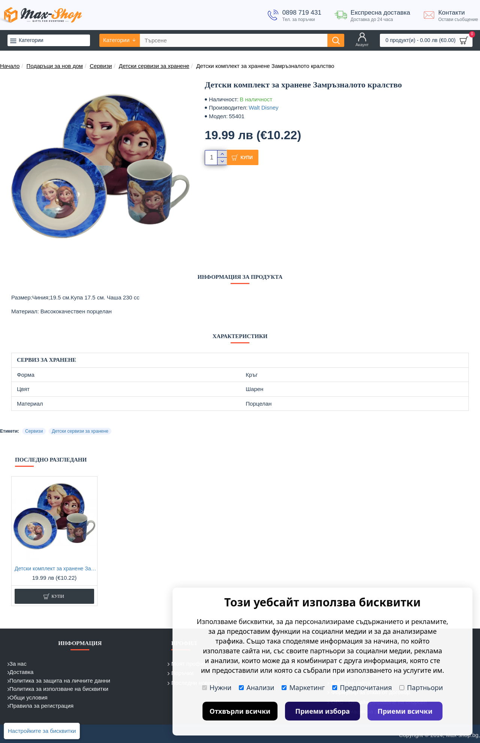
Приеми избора (322, 711)
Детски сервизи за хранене (154, 66)
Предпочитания (362, 687)
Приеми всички (405, 711)
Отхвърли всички (240, 711)
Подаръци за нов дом (55, 66)
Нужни (216, 687)
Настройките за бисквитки (42, 731)
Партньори (421, 687)
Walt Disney (263, 107)
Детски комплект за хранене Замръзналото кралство (56, 569)
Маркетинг (303, 687)
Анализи (256, 687)
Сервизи (101, 66)
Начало (10, 66)
